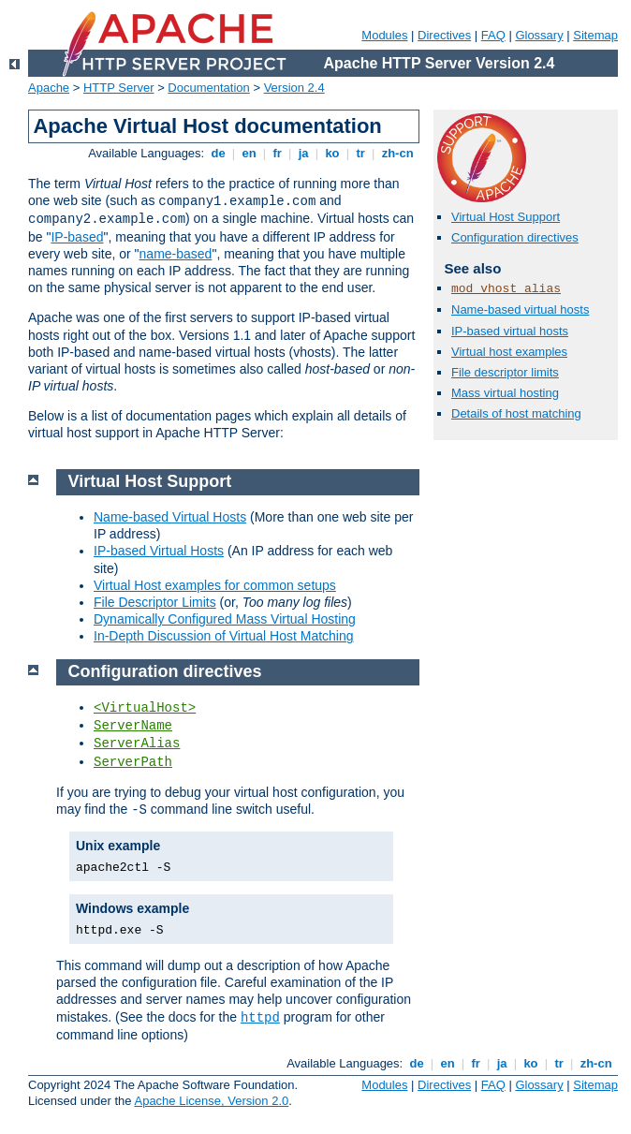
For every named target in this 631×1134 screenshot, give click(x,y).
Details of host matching (516, 413)
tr (361, 153)
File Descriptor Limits (155, 602)
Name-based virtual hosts (520, 309)
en (249, 153)
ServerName (133, 725)
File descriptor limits (505, 372)
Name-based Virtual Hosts (170, 516)
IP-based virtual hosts (509, 331)
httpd (260, 1017)
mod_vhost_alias (506, 289)
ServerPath (133, 762)
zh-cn (397, 153)
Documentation (208, 88)
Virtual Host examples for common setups (215, 585)
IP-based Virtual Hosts (159, 550)
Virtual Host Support (505, 217)
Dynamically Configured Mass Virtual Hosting (225, 618)
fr (278, 153)
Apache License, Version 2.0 (211, 1101)
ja (303, 153)
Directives (444, 35)
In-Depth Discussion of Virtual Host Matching (224, 635)
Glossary (539, 35)
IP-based (77, 236)
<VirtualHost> (145, 707)
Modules (384, 35)
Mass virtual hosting (505, 393)
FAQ (493, 35)
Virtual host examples (509, 352)
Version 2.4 (294, 88)
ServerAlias (137, 743)
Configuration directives (515, 237)
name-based (176, 253)
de (218, 153)
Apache (48, 88)
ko (332, 153)
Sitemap (595, 35)
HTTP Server (118, 88)
